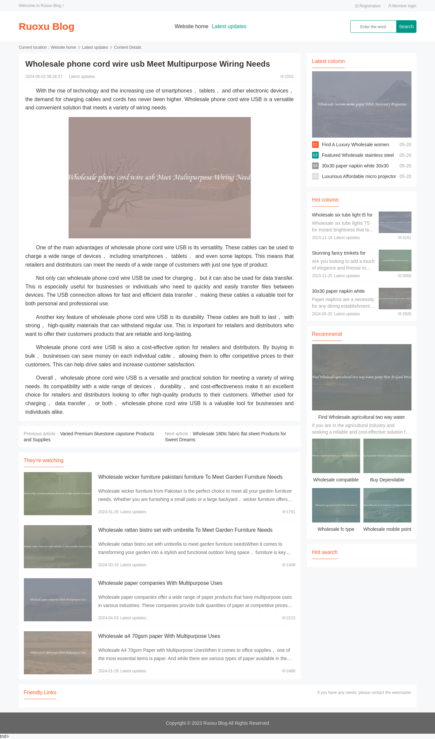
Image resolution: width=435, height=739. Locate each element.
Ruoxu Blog (47, 26)
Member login (402, 6)
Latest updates (229, 26)
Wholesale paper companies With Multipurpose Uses (160, 583)
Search (406, 26)
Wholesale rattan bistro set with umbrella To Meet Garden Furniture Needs (185, 530)
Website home (191, 26)
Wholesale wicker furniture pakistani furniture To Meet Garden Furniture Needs (190, 477)
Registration (368, 6)
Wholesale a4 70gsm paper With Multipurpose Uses (159, 636)
